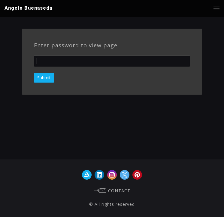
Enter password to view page (75, 45)
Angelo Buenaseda (28, 8)
